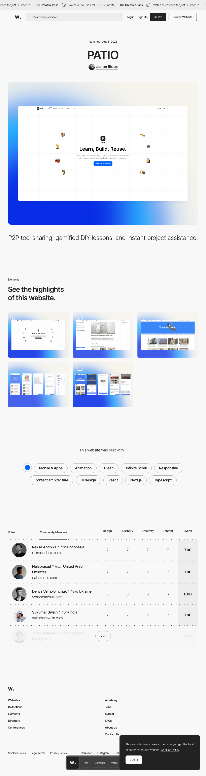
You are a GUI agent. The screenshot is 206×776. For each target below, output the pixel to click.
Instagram (103, 753)
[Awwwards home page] (73, 763)
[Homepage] (38, 335)
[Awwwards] (18, 17)
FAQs (108, 720)
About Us (111, 727)
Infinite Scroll (136, 468)
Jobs (108, 707)
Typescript (163, 480)
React (113, 480)
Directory (14, 720)
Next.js (136, 480)
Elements (100, 762)
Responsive (168, 468)
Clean (108, 468)
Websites (14, 700)
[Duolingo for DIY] (38, 384)
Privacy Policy (58, 753)
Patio (103, 55)
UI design (88, 480)
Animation (83, 468)
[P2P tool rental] (103, 384)
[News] (167, 335)
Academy (111, 700)
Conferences (16, 727)
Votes (114, 762)
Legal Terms (38, 753)
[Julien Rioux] (103, 67)
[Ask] (103, 335)
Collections (15, 707)
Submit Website (183, 17)
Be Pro (158, 17)
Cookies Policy (17, 753)
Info (86, 762)
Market (109, 713)
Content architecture (51, 480)
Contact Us (112, 734)
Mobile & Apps (51, 468)
